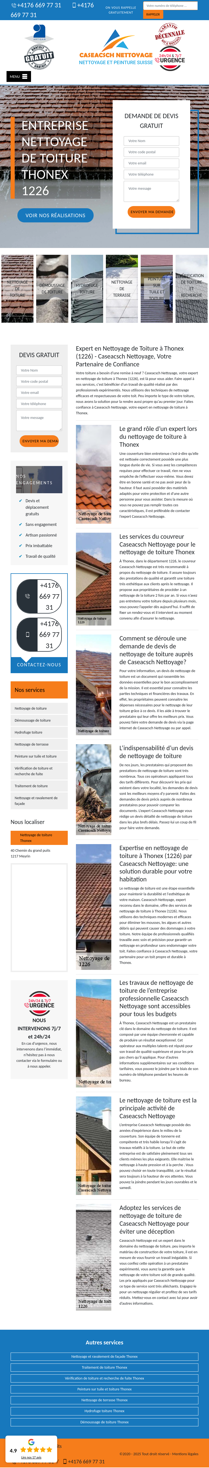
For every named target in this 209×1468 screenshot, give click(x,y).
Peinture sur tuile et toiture (36, 756)
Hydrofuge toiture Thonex (104, 1411)
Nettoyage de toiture (31, 708)
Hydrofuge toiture (28, 732)
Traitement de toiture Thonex (104, 1367)
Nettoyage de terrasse (32, 744)
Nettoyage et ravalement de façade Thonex (104, 1356)
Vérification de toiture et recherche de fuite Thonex (104, 1378)
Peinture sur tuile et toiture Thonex (104, 1389)
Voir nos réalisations (55, 215)
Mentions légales (185, 1454)
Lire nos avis (31, 1457)
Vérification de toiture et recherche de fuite (34, 771)
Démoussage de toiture (33, 720)
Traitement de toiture (31, 786)
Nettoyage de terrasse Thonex (104, 1400)
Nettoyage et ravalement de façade (36, 801)
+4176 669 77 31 (36, 5)
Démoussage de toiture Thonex (104, 1422)
